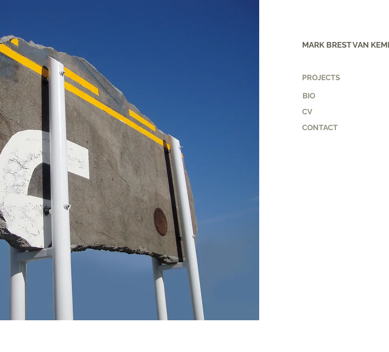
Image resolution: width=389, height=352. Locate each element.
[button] (330, 127)
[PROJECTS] (323, 77)
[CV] (330, 111)
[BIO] (308, 96)
